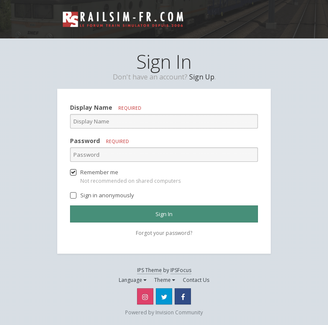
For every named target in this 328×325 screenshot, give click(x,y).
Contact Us (196, 280)
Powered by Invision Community (164, 312)
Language (132, 280)
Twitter (164, 296)
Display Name (105, 107)
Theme (164, 280)
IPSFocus (180, 270)
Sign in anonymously (107, 195)
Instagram (145, 296)
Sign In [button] (164, 214)
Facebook (183, 296)
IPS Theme (149, 270)
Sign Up (201, 77)
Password (99, 141)
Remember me (99, 172)
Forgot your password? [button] (164, 233)
